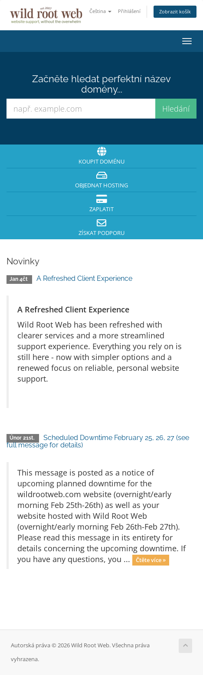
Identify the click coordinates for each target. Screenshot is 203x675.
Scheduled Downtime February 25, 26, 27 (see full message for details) (98, 442)
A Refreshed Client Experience (84, 278)
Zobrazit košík (175, 11)
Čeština (100, 11)
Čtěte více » (151, 560)
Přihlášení (129, 11)
